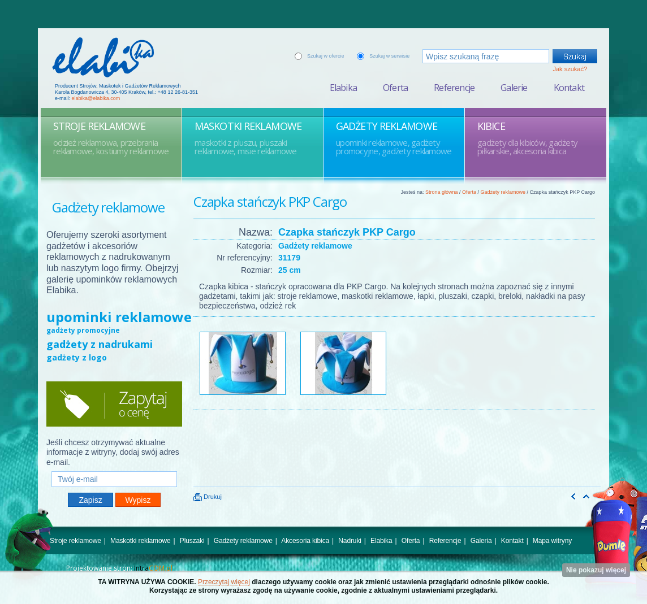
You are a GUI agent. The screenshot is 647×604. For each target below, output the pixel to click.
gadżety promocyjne (83, 330)
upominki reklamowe (119, 316)
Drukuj (207, 496)
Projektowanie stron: (119, 568)
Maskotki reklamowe (140, 541)
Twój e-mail (114, 466)
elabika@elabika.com (96, 98)
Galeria (481, 541)
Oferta (395, 87)
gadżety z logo (76, 357)
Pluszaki (192, 541)
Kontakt (569, 87)
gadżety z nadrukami (99, 344)
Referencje (454, 87)
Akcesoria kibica (305, 541)
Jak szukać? (570, 69)
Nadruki (349, 541)
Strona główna (441, 192)
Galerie (514, 87)
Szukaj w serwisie (389, 56)
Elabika (343, 87)
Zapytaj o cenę (114, 404)
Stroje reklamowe (75, 541)
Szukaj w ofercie (325, 56)
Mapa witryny (552, 541)
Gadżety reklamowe (503, 192)
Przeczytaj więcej (224, 582)
